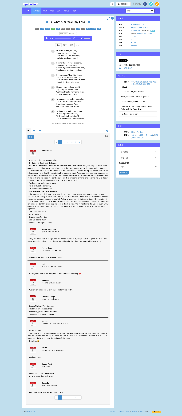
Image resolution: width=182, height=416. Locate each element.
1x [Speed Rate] (78, 38)
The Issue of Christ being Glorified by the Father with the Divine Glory (136, 108)
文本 (58, 45)
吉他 (77, 45)
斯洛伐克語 (153, 82)
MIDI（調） (140, 137)
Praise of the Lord (137, 24)
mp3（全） (135, 135)
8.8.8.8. (134, 43)
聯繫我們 (113, 411)
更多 (75, 11)
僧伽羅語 (138, 82)
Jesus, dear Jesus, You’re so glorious (135, 97)
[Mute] (82, 38)
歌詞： (121, 30)
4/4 (132, 40)
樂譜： (126, 132)
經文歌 (66, 11)
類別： (121, 24)
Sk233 (93, 28)
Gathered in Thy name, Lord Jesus (134, 102)
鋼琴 (71, 45)
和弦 (65, 45)
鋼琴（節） (72, 33)
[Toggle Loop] (74, 38)
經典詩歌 (36, 11)
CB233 (48, 28)
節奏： (121, 40)
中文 (132, 82)
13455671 (134, 46)
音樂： (121, 33)
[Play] (47, 38)
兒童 (59, 11)
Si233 (88, 28)
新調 (45, 11)
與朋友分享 (128, 68)
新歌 (52, 11)
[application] (68, 38)
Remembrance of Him (139, 27)
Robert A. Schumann (144, 33)
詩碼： (121, 46)
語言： (126, 82)
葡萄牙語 (146, 84)
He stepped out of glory (129, 114)
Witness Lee (135, 30)
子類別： (122, 27)
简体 (141, 411)
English (121, 411)
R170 (78, 28)
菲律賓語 (138, 84)
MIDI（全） (144, 135)
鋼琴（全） (63, 33)
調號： (121, 36)
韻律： (121, 43)
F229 (57, 28)
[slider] (63, 38)
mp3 (151, 135)
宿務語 (145, 82)
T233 (99, 28)
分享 (30, 137)
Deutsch (134, 411)
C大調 (133, 36)
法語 (132, 84)
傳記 (152, 30)
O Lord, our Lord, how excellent (132, 92)
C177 (42, 28)
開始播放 (123, 173)
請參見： (125, 87)
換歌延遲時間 (124, 163)
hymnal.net (31, 411)
